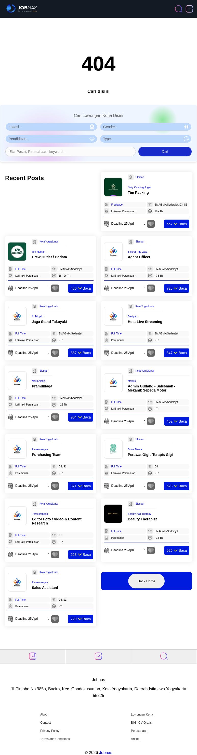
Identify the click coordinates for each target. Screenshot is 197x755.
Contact (45, 722)
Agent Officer (139, 257)
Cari (165, 151)
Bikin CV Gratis (141, 722)
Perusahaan (139, 731)
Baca (177, 224)
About (44, 714)
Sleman (140, 177)
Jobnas (105, 752)
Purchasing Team (46, 455)
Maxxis (132, 381)
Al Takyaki (37, 316)
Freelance (117, 204)
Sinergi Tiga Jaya (138, 251)
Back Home (146, 581)
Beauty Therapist (142, 519)
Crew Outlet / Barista (49, 257)
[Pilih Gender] (146, 127)
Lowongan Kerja (142, 714)
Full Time (20, 269)
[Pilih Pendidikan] (51, 139)
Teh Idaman (38, 251)
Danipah (132, 316)
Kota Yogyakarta (49, 241)
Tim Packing (138, 193)
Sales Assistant (45, 588)
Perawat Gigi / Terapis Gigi (150, 455)
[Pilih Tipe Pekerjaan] (146, 139)
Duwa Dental (135, 449)
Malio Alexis (38, 381)
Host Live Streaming (145, 322)
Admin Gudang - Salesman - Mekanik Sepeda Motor (152, 388)
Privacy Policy (49, 731)
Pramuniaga (42, 386)
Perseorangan (40, 449)
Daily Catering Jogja (139, 187)
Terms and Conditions (55, 739)
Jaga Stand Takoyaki (49, 322)
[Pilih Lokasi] (51, 127)
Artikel (135, 739)
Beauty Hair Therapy (139, 514)
